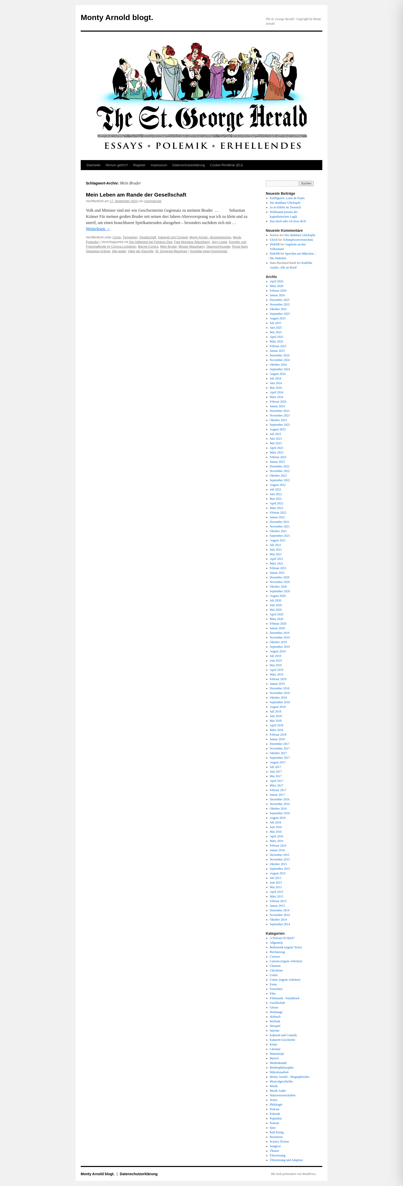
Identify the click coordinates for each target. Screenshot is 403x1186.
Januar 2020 (277, 628)
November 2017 (280, 748)
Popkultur (92, 242)
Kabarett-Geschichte (282, 1040)
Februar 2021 (278, 568)
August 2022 (278, 485)
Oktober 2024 (278, 364)
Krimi (273, 1044)
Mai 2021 (276, 554)
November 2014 (280, 915)
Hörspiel (275, 1026)
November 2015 (280, 859)
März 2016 (276, 841)
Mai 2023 (276, 443)
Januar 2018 (277, 739)
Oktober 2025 (278, 309)
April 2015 (276, 892)
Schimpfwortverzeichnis (298, 240)
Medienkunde (278, 1063)
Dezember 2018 (279, 688)
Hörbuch (275, 1016)
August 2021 (278, 540)
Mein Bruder (168, 246)
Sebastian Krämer (98, 251)
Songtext (275, 1146)
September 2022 (280, 480)
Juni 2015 (276, 882)
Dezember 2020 (279, 577)
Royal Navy (240, 246)
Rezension (276, 1137)
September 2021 (280, 536)
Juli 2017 (275, 767)
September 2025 (280, 314)
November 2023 (280, 415)
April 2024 (276, 392)
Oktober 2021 (278, 531)
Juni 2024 (276, 383)
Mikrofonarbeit (279, 1072)
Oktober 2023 (278, 420)
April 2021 (276, 559)
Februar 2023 (278, 457)
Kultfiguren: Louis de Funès (287, 198)
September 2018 (280, 702)
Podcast (274, 1109)
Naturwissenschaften (283, 1095)
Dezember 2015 (279, 855)
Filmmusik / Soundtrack (285, 998)
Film (273, 993)
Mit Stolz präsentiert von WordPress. (293, 1174)
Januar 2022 (277, 517)
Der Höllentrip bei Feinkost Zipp (150, 242)
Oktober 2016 (278, 808)
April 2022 (276, 503)
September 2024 (280, 369)
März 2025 (276, 341)
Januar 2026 (277, 295)
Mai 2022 (276, 499)
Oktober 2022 (278, 475)
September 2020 (280, 591)
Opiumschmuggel (218, 246)
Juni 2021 (276, 549)
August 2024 (278, 374)
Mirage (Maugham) (192, 246)
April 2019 (276, 670)
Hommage (276, 1012)
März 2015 (276, 896)
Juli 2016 (275, 822)
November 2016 (280, 804)
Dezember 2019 (279, 633)
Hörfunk (275, 1021)
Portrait (274, 1123)
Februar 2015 (278, 901)
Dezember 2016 (279, 799)
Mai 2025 (276, 332)
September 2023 (280, 425)
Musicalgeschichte (281, 1081)
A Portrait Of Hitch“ (282, 938)
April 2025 (276, 337)
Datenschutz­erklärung (188, 165)
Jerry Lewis (219, 242)
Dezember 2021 (279, 522)
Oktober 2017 (278, 753)
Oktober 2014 (278, 919)
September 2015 (280, 868)
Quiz (273, 1127)
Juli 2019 (275, 656)
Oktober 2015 (278, 864)
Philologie (276, 1104)
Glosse (274, 1007)
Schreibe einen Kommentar (208, 251)
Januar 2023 (277, 462)
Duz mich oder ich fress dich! (288, 221)
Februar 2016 (278, 845)
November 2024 (280, 360)
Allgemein (276, 942)
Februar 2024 (278, 401)
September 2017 (280, 757)
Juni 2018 (276, 716)
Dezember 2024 (279, 355)
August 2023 (278, 429)
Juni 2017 (276, 771)
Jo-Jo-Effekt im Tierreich (285, 207)
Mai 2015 (276, 887)
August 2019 (278, 651)
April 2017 (276, 781)
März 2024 (276, 397)
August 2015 (278, 873)
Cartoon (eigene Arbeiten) (286, 961)
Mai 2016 (276, 831)
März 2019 (276, 674)
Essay (273, 984)
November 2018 (280, 693)
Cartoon (275, 956)
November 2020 (280, 582)
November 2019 (280, 637)
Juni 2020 (276, 605)
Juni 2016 (276, 827)
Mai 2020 (276, 609)
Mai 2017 (276, 776)
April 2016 (276, 836)
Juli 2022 (275, 489)
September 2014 (280, 924)
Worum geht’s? (117, 165)
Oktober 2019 (278, 642)
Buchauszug (277, 952)
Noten (273, 1100)
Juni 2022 (276, 494)
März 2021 (276, 563)
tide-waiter (119, 251)
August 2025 (278, 318)
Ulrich (274, 240)
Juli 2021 (275, 545)
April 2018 (276, 725)
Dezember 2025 (279, 300)
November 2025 (280, 304)
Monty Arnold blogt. (117, 17)
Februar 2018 (278, 734)
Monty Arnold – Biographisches (289, 1077)
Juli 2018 (275, 711)
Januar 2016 (277, 850)
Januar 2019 (277, 683)
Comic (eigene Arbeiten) (285, 979)
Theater (274, 1151)
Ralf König (277, 1132)
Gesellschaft (147, 237)
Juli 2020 (275, 600)
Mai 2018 (276, 720)
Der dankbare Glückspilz (285, 203)
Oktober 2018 (278, 697)
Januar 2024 (277, 406)
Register (139, 165)
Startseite (93, 165)
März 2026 (276, 286)
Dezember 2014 (279, 910)
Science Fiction (279, 1141)
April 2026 (276, 281)
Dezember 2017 (279, 744)
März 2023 (276, 452)
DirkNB (275, 244)
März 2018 (276, 730)
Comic (116, 237)
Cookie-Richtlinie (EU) (226, 165)
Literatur (275, 1049)
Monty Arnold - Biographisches (210, 237)
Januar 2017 (277, 794)
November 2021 (280, 526)
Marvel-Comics (148, 246)
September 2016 (280, 813)
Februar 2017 (278, 790)
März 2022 (276, 508)
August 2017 (278, 762)
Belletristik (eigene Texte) (286, 947)
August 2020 (278, 596)
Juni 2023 (276, 438)
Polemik (275, 1114)
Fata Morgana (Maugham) (192, 242)
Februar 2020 (278, 623)
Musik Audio (278, 1090)
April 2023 (276, 448)
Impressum (159, 165)
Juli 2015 (275, 878)
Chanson (275, 966)
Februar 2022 (278, 512)
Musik (237, 237)
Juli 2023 (275, 434)
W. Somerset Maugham (171, 251)
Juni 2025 (276, 327)
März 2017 (276, 785)
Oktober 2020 (278, 586)
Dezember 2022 (279, 466)
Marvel (274, 1058)
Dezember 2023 (279, 411)
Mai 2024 (276, 388)
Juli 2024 (275, 378)
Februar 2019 (278, 679)
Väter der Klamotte (140, 251)
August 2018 (278, 707)
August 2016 (278, 818)
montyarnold (152, 201)
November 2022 (280, 471)
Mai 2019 (276, 665)
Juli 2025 (275, 323)
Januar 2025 (277, 351)
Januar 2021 (277, 573)
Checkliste (276, 970)
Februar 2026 (278, 290)
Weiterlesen (98, 229)
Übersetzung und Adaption (286, 1160)
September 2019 (280, 646)
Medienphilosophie (282, 1067)
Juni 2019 (276, 660)
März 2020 (276, 619)
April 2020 (276, 614)
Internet (274, 1030)
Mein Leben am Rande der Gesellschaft (136, 195)
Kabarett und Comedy (173, 237)
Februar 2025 (278, 346)
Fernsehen (130, 237)
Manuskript (277, 1053)
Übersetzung (278, 1155)
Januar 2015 (277, 905)
